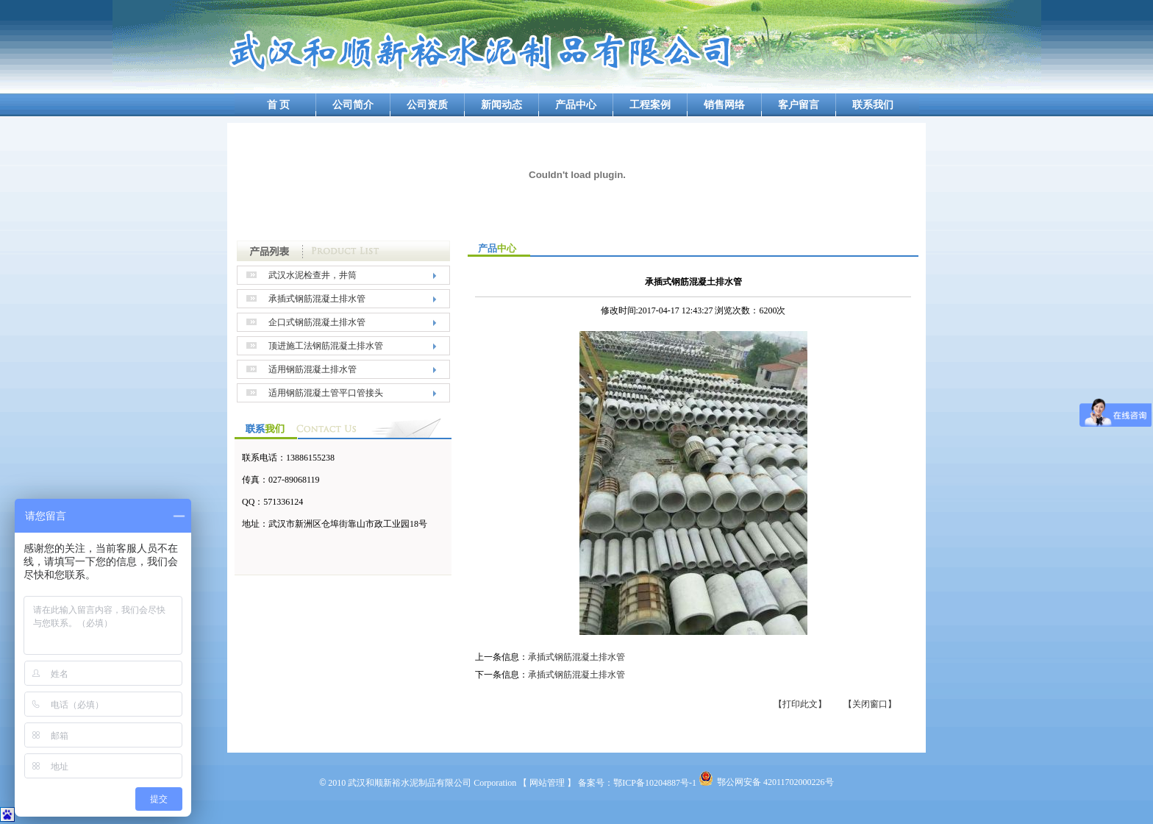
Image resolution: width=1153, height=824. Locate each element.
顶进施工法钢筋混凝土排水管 (325, 346)
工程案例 (650, 104)
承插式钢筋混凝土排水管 (316, 299)
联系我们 (872, 104)
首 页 (278, 104)
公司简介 (353, 104)
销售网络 (724, 104)
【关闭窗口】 (869, 704)
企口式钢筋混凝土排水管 (316, 322)
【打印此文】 (800, 704)
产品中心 (575, 104)
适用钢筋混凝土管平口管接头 (325, 393)
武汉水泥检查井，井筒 (312, 275)
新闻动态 (501, 104)
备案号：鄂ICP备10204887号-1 (637, 783)
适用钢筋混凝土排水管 (312, 369)
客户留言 (798, 104)
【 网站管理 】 (547, 783)
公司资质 (427, 104)
